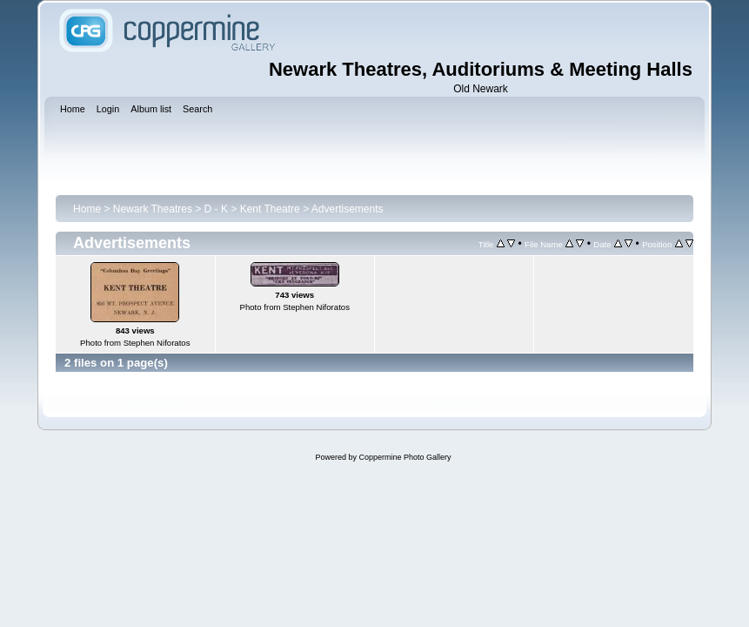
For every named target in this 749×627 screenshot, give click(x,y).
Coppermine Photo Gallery (404, 457)
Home (87, 209)
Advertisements (347, 209)
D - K (216, 209)
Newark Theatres (152, 209)
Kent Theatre (270, 209)
